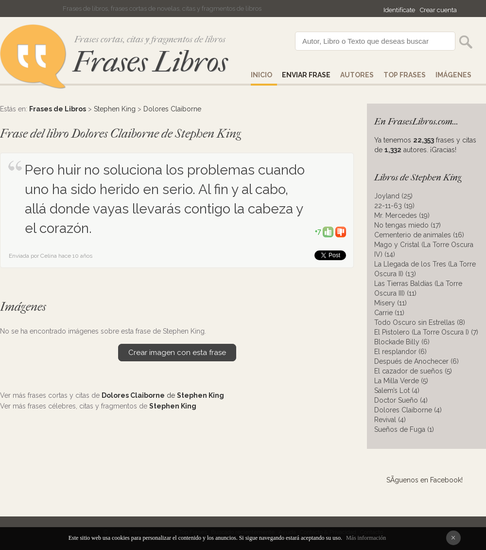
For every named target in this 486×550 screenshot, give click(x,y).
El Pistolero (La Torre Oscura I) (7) (426, 332)
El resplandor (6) (400, 351)
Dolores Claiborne (172, 109)
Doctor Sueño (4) (401, 400)
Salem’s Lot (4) (396, 390)
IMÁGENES (453, 75)
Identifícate (399, 10)
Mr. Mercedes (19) (402, 215)
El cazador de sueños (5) (413, 371)
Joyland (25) (393, 196)
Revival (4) (390, 420)
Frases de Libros (57, 109)
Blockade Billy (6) (402, 342)
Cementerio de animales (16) (419, 235)
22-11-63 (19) (394, 206)
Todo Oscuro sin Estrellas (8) (419, 322)
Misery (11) (390, 303)
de (163, 395)
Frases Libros (150, 62)
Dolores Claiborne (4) (408, 410)
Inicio (261, 75)
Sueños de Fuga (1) (404, 429)
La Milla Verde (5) (401, 381)
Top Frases (404, 75)
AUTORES (357, 75)
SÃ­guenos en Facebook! (424, 480)
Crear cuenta (438, 10)
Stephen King (115, 109)
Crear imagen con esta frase (177, 352)
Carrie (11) (389, 313)
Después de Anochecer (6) (416, 361)
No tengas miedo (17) (407, 225)
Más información (366, 537)
